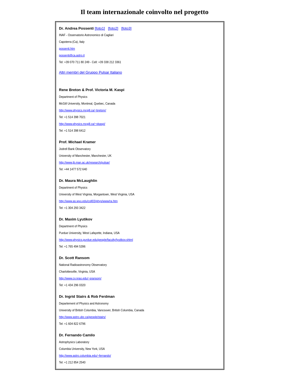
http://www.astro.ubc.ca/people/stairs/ (82, 317)
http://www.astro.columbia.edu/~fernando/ (85, 355)
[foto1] (100, 28)
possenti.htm (67, 48)
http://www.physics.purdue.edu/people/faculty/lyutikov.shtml (96, 239)
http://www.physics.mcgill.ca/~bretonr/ (82, 110)
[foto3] (126, 28)
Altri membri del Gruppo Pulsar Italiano (90, 72)
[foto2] (113, 28)
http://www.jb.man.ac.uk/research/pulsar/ (84, 162)
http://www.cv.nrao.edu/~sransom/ (80, 278)
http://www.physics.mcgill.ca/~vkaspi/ (82, 123)
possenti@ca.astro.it (72, 55)
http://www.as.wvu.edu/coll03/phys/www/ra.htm (88, 201)
